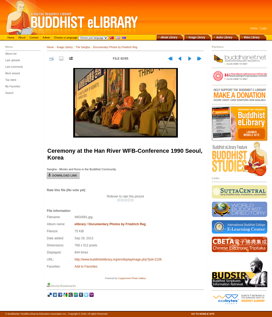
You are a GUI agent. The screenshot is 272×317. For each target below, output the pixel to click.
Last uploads (12, 60)
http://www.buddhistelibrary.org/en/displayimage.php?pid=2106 (118, 259)
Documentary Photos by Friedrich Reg (115, 47)
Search (9, 93)
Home (254, 28)
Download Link (64, 175)
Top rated (10, 79)
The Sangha (83, 47)
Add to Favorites (86, 266)
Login (263, 28)
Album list (10, 53)
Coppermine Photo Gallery (132, 278)
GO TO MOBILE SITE (202, 314)
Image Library (65, 47)
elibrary (80, 224)
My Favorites (12, 86)
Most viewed (12, 73)
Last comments (14, 66)
